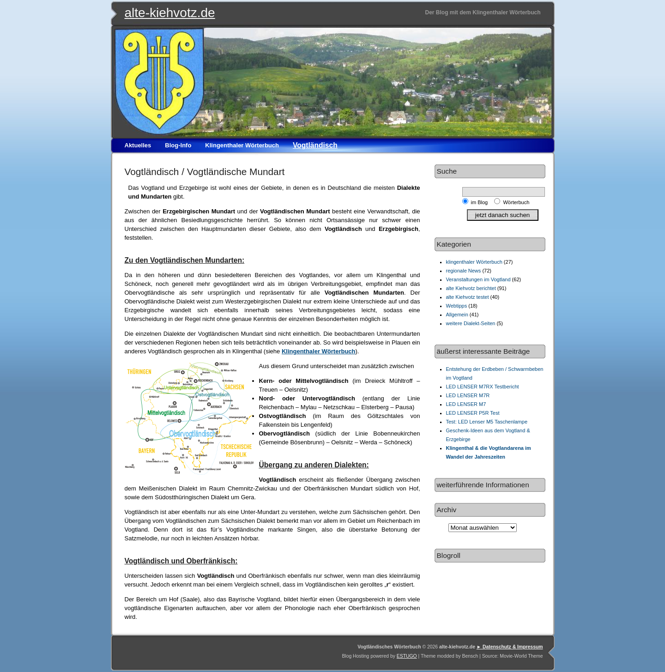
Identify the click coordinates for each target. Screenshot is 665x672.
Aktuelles (138, 145)
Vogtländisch (315, 145)
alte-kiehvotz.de (170, 13)
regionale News (463, 270)
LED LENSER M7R (468, 395)
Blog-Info (178, 145)
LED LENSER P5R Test (473, 413)
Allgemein (457, 314)
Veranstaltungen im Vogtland (478, 279)
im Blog (481, 202)
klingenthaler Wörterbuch (474, 262)
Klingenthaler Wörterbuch (242, 145)
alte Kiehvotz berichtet (471, 288)
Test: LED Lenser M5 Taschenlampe (487, 421)
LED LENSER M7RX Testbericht (482, 386)
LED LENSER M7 (466, 404)
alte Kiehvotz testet (467, 297)
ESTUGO (407, 656)
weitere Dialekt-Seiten (471, 323)
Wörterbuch (516, 202)
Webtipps (456, 306)
